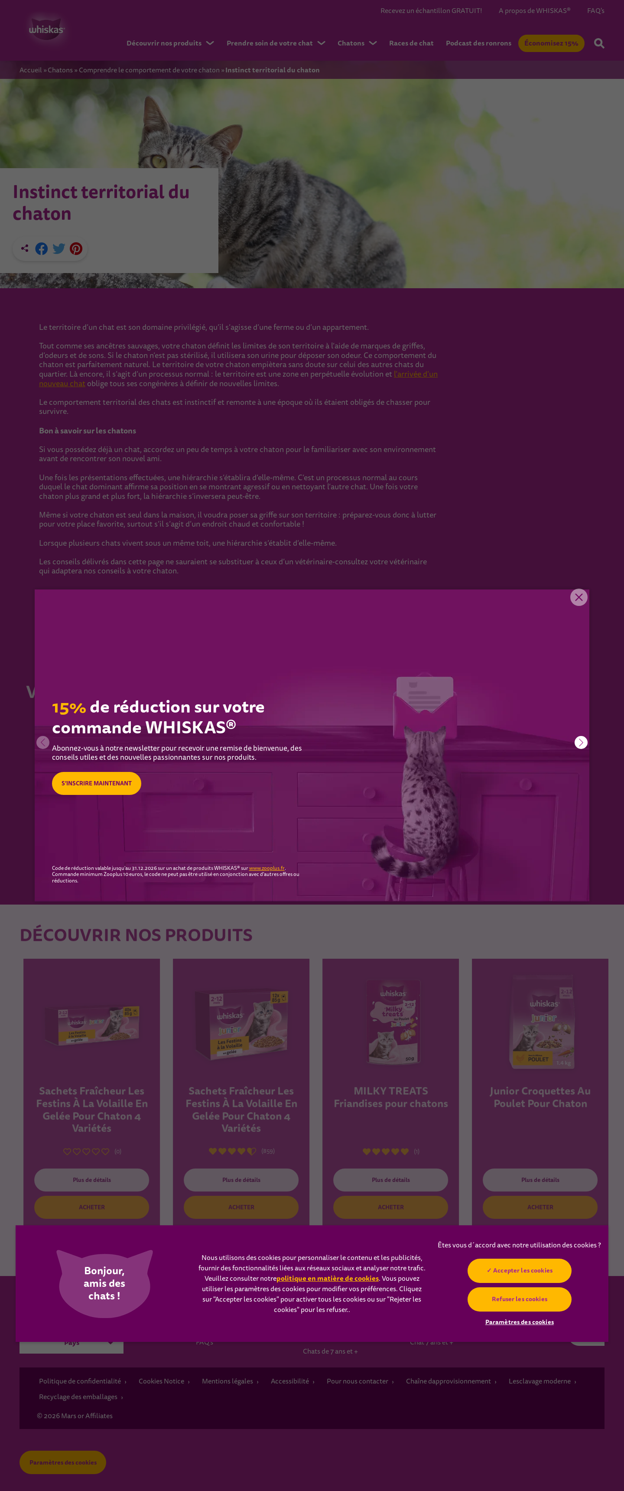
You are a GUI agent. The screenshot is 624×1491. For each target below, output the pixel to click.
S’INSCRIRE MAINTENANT (101, 783)
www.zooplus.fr (267, 869)
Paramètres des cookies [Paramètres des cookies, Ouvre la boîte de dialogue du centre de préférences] (519, 1322)
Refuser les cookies (519, 1299)
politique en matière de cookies (327, 1278)
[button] (581, 742)
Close (576, 602)
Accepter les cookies (522, 1270)
